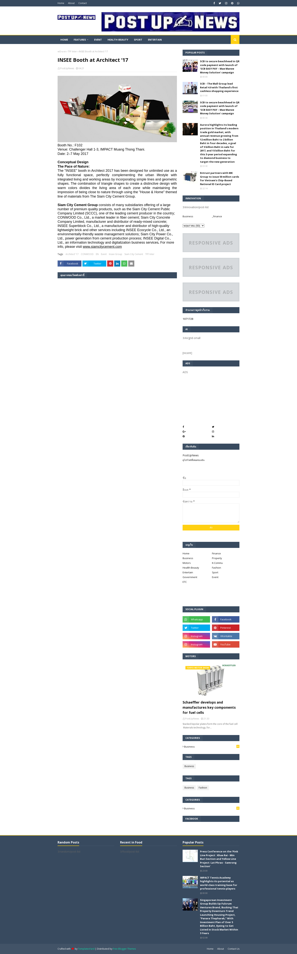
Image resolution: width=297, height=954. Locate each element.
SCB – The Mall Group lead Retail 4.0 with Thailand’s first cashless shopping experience (219, 87)
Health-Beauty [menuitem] (118, 39)
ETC (185, 582)
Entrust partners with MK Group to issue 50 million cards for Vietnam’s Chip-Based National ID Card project (219, 178)
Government (190, 577)
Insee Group (115, 254)
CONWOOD (87, 254)
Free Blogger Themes (124, 948)
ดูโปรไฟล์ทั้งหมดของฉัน (194, 460)
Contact (82, 3)
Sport (215, 572)
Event (104, 254)
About (71, 3)
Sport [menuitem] (138, 39)
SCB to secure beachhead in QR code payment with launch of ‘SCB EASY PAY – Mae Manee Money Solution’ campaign (219, 67)
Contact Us (233, 948)
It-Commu (217, 563)
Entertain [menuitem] (155, 39)
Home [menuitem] (64, 39)
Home (61, 3)
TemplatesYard (86, 948)
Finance (216, 553)
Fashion (216, 567)
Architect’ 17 (72, 254)
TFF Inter (72, 51)
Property (217, 558)
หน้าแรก (62, 51)
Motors (187, 563)
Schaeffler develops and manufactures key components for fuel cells (209, 707)
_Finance (217, 216)
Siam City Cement (133, 254)
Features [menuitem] (80, 39)
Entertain (188, 572)
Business (188, 216)
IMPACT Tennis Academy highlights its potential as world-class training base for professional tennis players (218, 883)
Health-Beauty (191, 567)
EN (97, 254)
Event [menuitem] (98, 39)
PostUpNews (67, 68)
